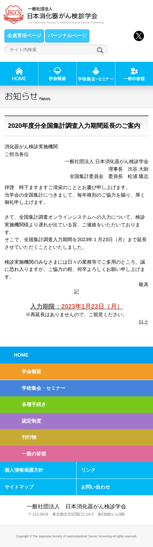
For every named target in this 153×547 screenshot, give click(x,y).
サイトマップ (19, 487)
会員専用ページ (24, 35)
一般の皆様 (34, 453)
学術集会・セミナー (43, 388)
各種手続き (34, 404)
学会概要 (31, 371)
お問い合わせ (95, 487)
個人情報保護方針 (23, 470)
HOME (21, 355)
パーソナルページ (67, 35)
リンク (88, 470)
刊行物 (29, 437)
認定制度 (31, 421)
